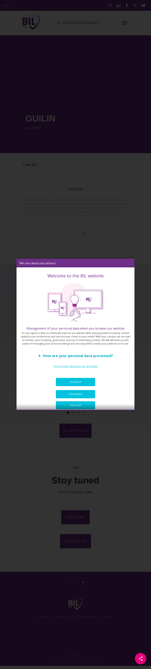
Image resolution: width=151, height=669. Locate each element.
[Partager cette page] (140, 658)
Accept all (75, 386)
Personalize (75, 398)
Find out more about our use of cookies (75, 370)
